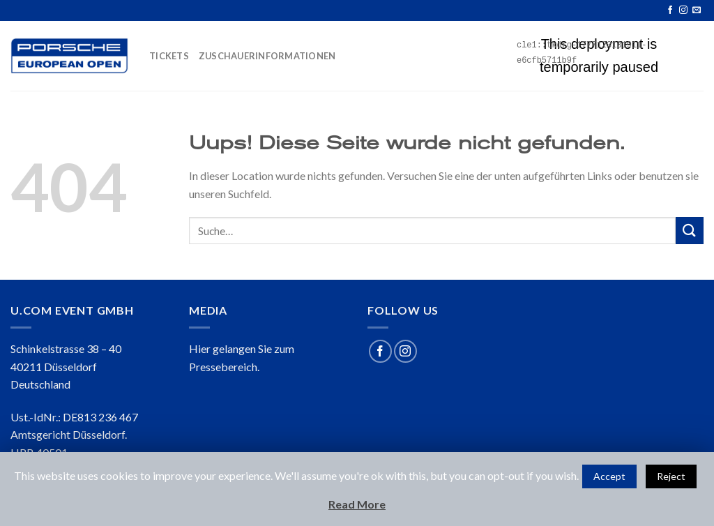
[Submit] (690, 230)
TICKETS (169, 55)
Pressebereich (223, 366)
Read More (357, 504)
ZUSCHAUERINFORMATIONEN (267, 55)
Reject (671, 476)
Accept (609, 476)
